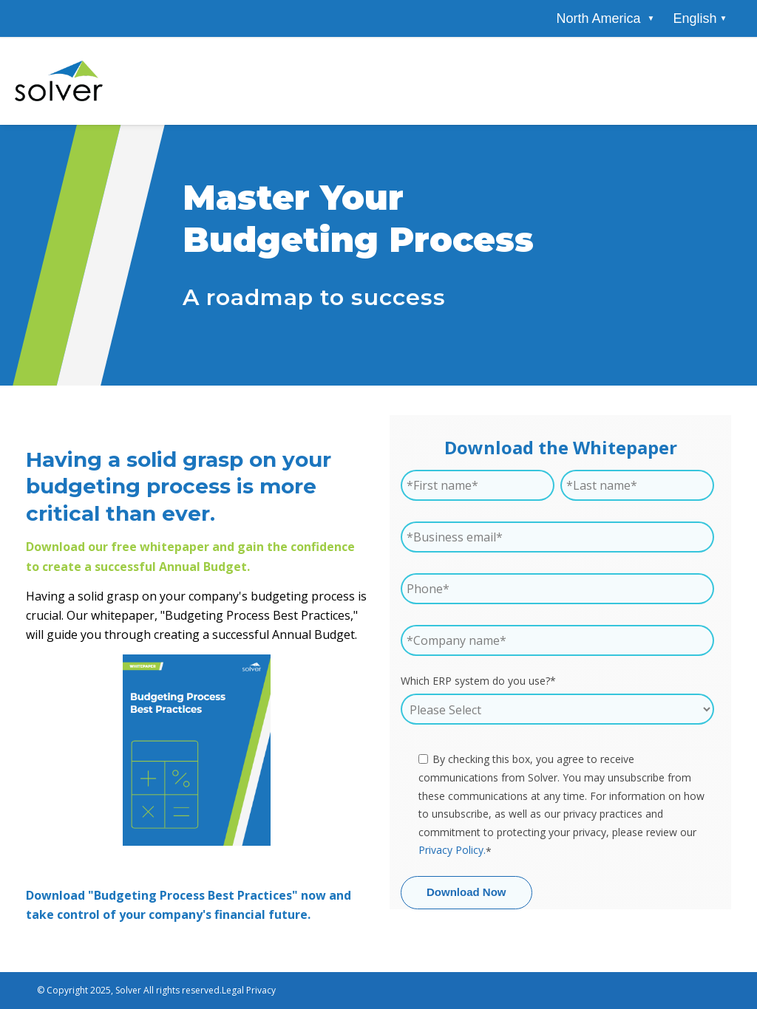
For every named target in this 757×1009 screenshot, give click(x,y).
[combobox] (699, 19)
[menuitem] (598, 18)
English (694, 18)
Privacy (261, 990)
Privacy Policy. (452, 850)
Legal (233, 990)
